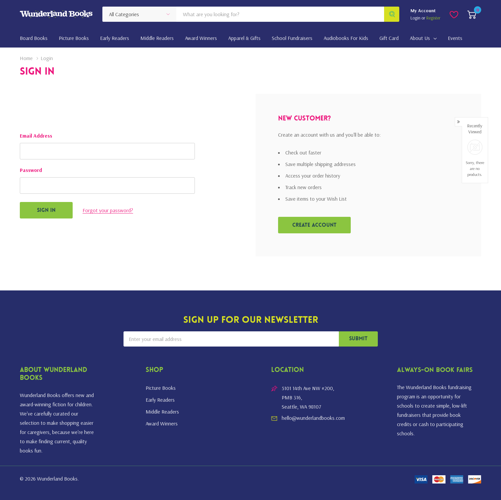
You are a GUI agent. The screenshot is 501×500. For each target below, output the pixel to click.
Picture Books (161, 387)
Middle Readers (162, 411)
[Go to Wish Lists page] (453, 14)
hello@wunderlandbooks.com (313, 418)
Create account (314, 225)
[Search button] (391, 14)
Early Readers (160, 399)
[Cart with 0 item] (471, 14)
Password (31, 170)
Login (416, 18)
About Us (420, 38)
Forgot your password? (108, 210)
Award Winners (162, 423)
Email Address (36, 135)
